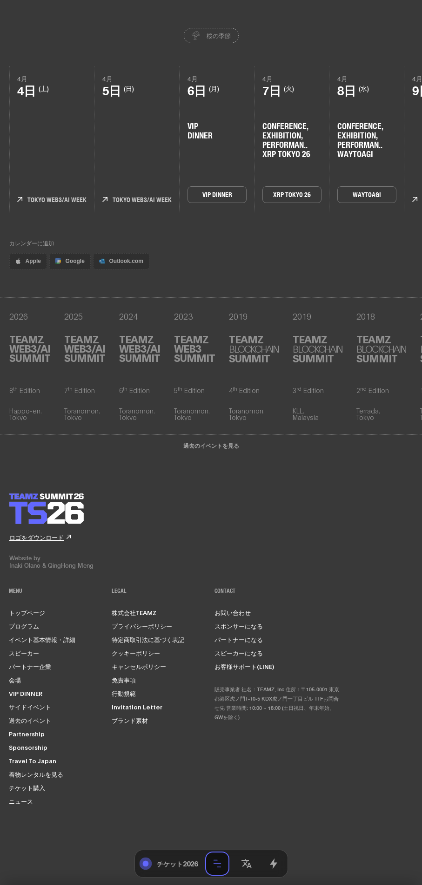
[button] (246, 863)
